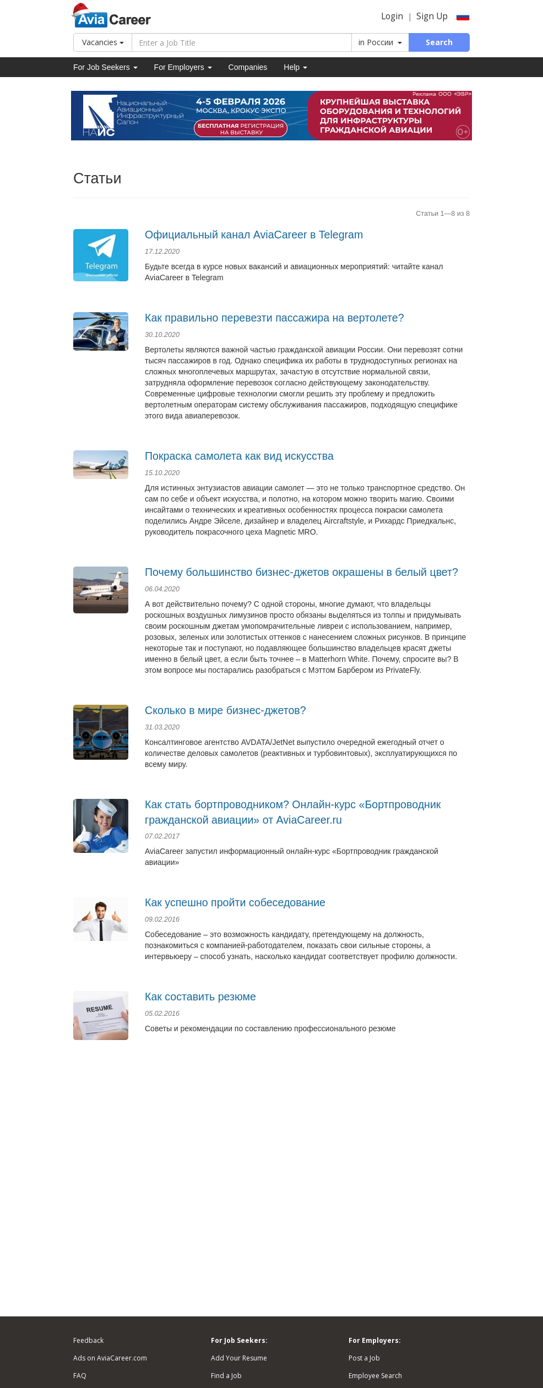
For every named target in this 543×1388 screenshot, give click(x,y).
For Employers (183, 67)
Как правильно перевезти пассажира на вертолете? (274, 318)
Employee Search (375, 1375)
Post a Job (364, 1358)
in (380, 42)
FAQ (79, 1375)
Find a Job (226, 1375)
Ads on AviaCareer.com (110, 1358)
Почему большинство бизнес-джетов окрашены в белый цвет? (301, 572)
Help (295, 67)
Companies (248, 67)
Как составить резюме (200, 996)
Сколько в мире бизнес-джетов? (225, 710)
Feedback (88, 1340)
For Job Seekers (105, 67)
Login (392, 16)
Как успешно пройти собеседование (235, 902)
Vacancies (103, 42)
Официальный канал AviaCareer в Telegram (254, 234)
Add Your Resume (239, 1358)
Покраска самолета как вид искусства (239, 456)
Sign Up (432, 16)
